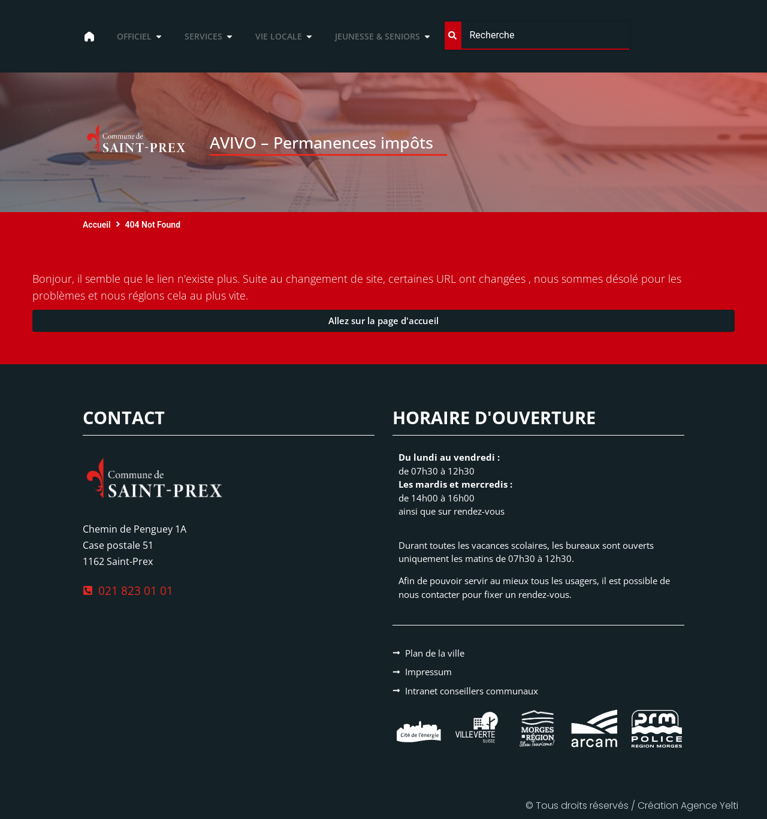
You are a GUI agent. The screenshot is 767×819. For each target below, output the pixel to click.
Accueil (97, 224)
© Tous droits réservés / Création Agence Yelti (632, 805)
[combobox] (537, 36)
